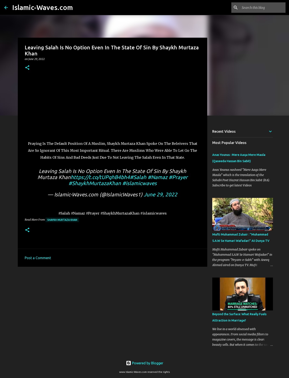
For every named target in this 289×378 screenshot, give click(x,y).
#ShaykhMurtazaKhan (95, 183)
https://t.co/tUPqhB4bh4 (100, 177)
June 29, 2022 (160, 194)
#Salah (138, 177)
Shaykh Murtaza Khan (62, 219)
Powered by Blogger (144, 363)
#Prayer (178, 177)
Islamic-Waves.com (42, 7)
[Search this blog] (263, 7)
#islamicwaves (139, 183)
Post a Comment (38, 258)
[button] (27, 68)
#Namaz (157, 177)
